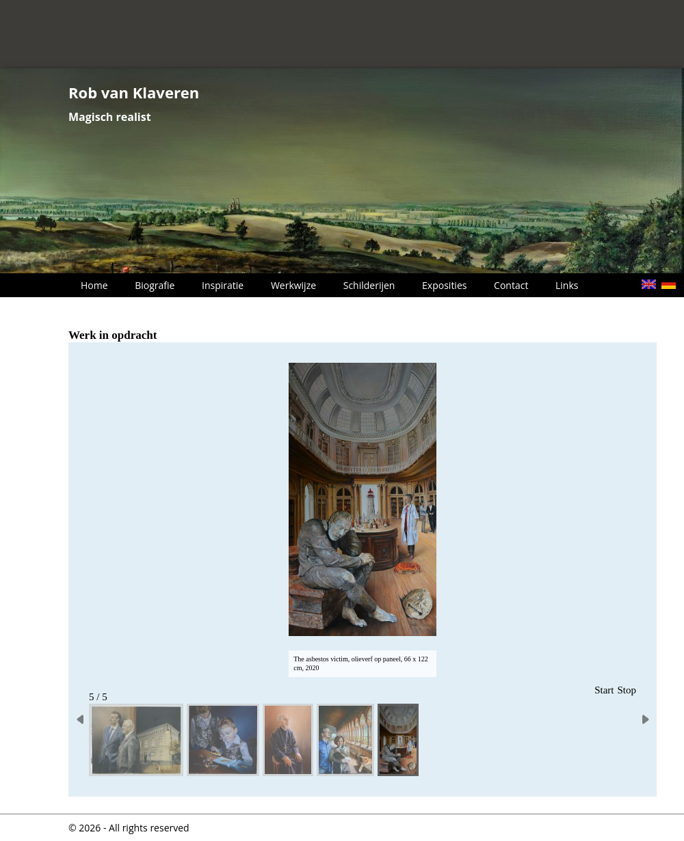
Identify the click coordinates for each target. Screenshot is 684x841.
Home (94, 285)
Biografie (154, 285)
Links (566, 285)
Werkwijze (293, 285)
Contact (511, 285)
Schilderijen (369, 285)
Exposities (444, 285)
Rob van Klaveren (133, 92)
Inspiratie (223, 285)
